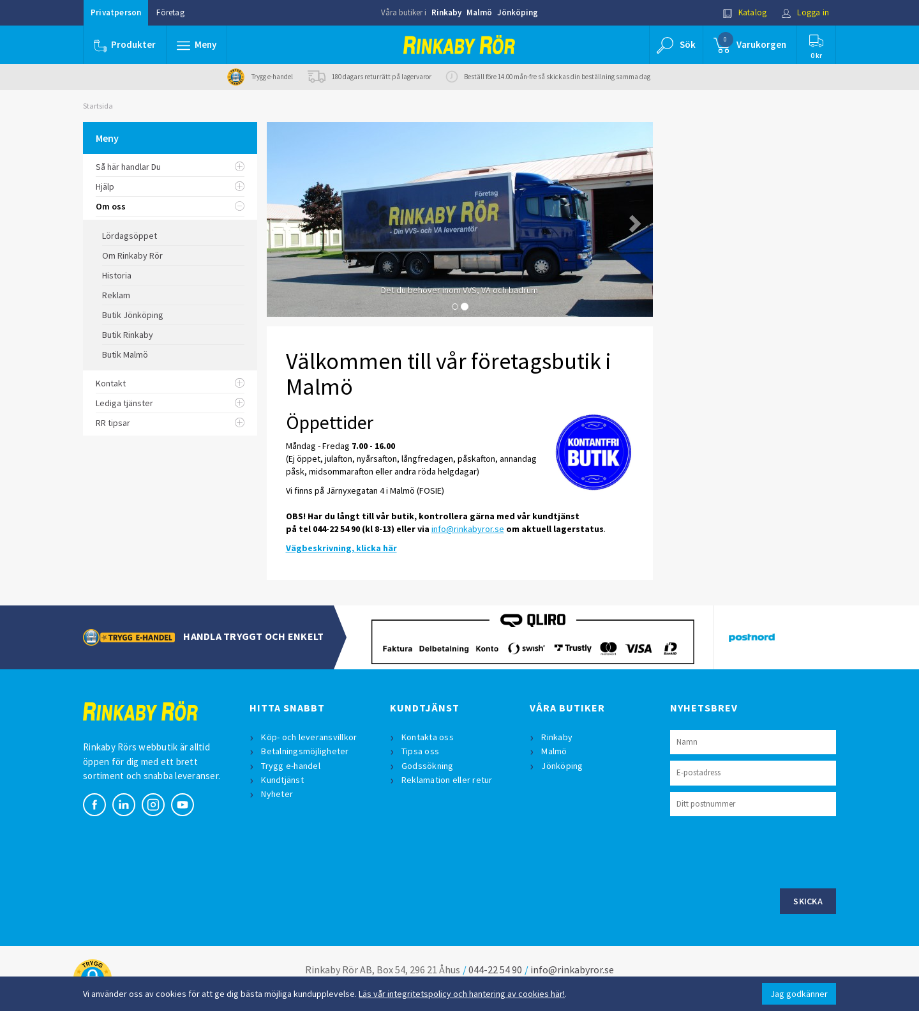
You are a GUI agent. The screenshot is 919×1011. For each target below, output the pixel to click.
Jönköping (517, 12)
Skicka (808, 901)
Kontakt (170, 383)
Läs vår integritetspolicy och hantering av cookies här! (462, 994)
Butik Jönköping (132, 315)
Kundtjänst (282, 780)
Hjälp (170, 186)
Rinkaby (446, 12)
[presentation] (767, 851)
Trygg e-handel (290, 766)
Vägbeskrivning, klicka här (341, 548)
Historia (116, 275)
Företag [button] (170, 12)
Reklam (116, 295)
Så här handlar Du (170, 166)
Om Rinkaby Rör (132, 255)
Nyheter (277, 794)
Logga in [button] (805, 12)
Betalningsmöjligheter (304, 751)
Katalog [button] (744, 12)
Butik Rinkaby (127, 334)
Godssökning (427, 766)
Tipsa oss (420, 751)
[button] (197, 45)
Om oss (170, 206)
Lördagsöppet (129, 235)
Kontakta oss (427, 737)
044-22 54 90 (495, 969)
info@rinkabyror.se (467, 529)
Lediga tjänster (170, 403)
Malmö (479, 12)
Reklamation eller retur (447, 780)
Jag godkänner (799, 994)
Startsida (98, 105)
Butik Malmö (125, 354)
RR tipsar (170, 423)
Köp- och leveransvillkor (309, 737)
